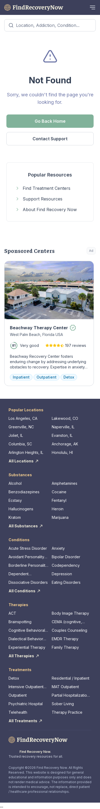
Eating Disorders (66, 582)
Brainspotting (20, 621)
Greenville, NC (21, 427)
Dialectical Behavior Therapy (26, 639)
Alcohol (15, 483)
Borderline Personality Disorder (28, 565)
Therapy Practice (67, 712)
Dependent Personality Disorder (26, 574)
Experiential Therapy (27, 647)
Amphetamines (64, 483)
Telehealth (18, 712)
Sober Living (63, 703)
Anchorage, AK (65, 444)
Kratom (15, 517)
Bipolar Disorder (66, 557)
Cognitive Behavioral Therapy (27, 630)
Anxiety (58, 548)
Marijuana (60, 517)
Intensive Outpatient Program (26, 686)
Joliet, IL (16, 435)
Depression (62, 574)
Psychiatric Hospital (26, 703)
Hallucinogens (21, 509)
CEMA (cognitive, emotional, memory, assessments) (69, 622)
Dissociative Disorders (28, 582)
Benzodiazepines (24, 492)
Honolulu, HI (62, 452)
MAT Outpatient (65, 686)
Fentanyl (59, 500)
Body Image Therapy (70, 613)
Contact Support (50, 138)
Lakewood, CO (65, 418)
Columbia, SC (20, 444)
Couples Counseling (69, 630)
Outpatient (18, 695)
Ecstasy (15, 500)
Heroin (57, 509)
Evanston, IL (62, 435)
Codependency (66, 565)
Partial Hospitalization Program (70, 695)
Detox (14, 678)
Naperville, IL (63, 427)
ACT (12, 613)
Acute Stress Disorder (28, 548)
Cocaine (59, 492)
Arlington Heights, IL (26, 452)
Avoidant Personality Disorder (26, 557)
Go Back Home (50, 121)
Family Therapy (65, 647)
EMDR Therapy (65, 638)
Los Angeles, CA (23, 418)
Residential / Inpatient (70, 678)
